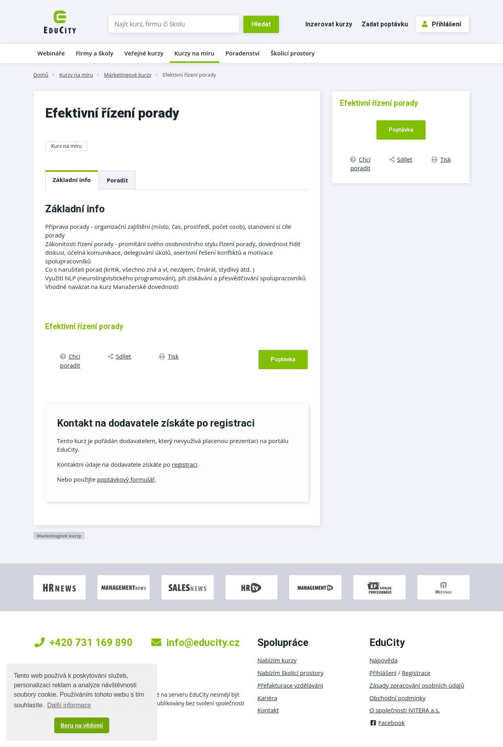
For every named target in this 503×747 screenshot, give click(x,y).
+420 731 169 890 (84, 642)
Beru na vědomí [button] (82, 725)
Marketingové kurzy (127, 74)
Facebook (387, 723)
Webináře (51, 53)
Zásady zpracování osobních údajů (416, 685)
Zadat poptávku (385, 24)
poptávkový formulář (126, 479)
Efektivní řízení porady (189, 74)
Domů (40, 74)
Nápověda (383, 660)
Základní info (72, 180)
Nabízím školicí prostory (290, 673)
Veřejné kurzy (143, 53)
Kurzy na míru (194, 53)
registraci (184, 464)
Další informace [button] (69, 705)
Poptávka (283, 359)
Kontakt (268, 710)
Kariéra (267, 698)
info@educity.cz (195, 642)
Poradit (117, 180)
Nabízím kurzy (276, 660)
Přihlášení (441, 24)
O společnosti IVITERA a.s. (404, 710)
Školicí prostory (292, 53)
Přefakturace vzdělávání (290, 685)
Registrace (416, 673)
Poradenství (243, 53)
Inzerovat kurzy (328, 24)
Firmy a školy (94, 53)
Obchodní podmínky (397, 698)
